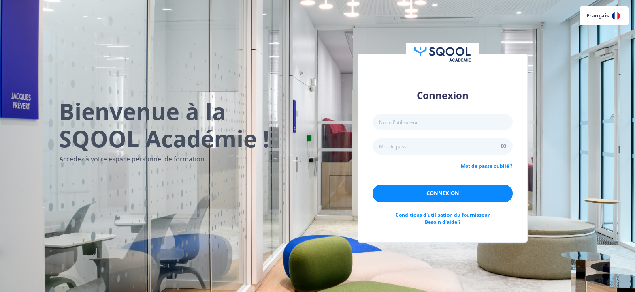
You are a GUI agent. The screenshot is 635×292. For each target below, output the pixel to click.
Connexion (442, 193)
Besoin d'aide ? (443, 222)
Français (603, 16)
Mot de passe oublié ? (487, 166)
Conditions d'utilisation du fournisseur (443, 214)
